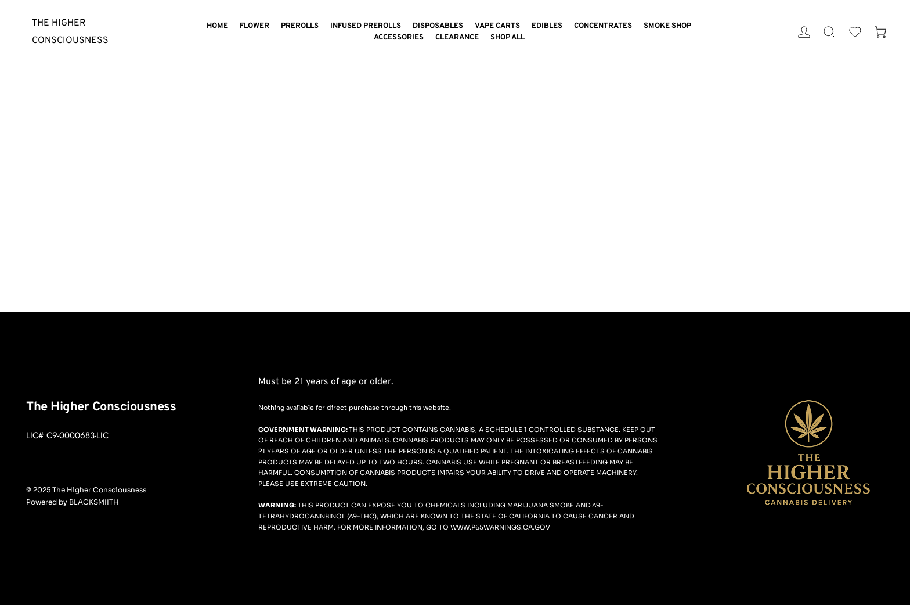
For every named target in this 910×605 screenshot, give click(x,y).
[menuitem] (217, 26)
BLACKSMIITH (94, 502)
